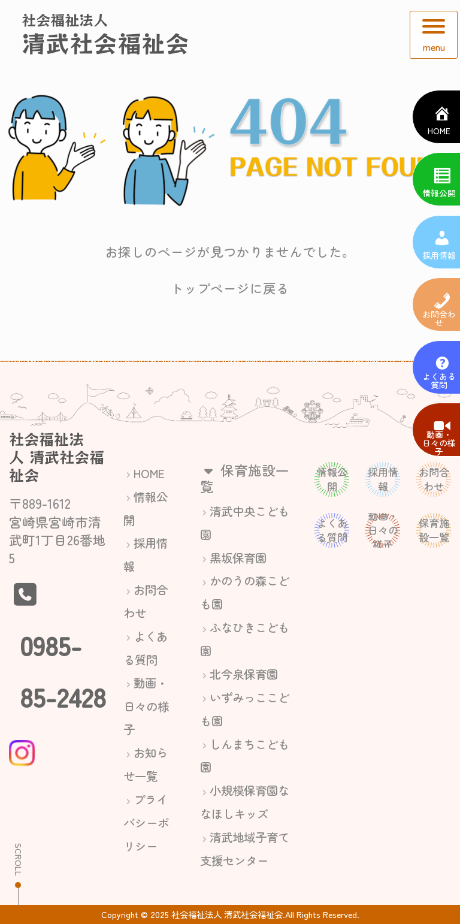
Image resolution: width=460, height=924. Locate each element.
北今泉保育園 (244, 674)
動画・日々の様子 (146, 706)
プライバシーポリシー (146, 822)
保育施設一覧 (244, 478)
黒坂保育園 (238, 557)
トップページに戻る (230, 288)
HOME (149, 473)
